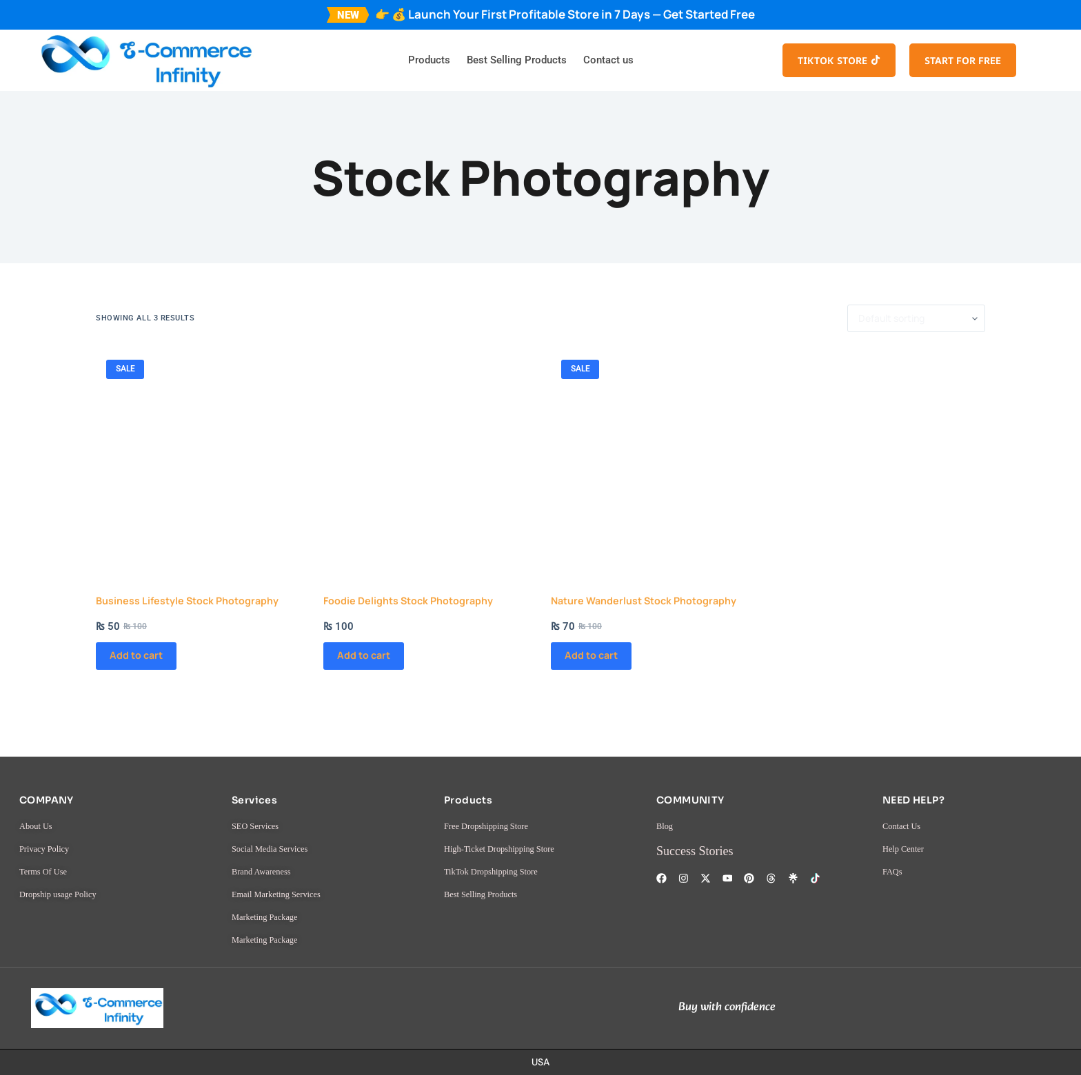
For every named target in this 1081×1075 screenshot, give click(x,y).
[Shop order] (916, 318)
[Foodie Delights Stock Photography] (426, 452)
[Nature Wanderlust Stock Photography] (654, 452)
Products (429, 60)
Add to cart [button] (143, 693)
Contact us (608, 60)
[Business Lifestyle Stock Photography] (199, 452)
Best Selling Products (517, 60)
